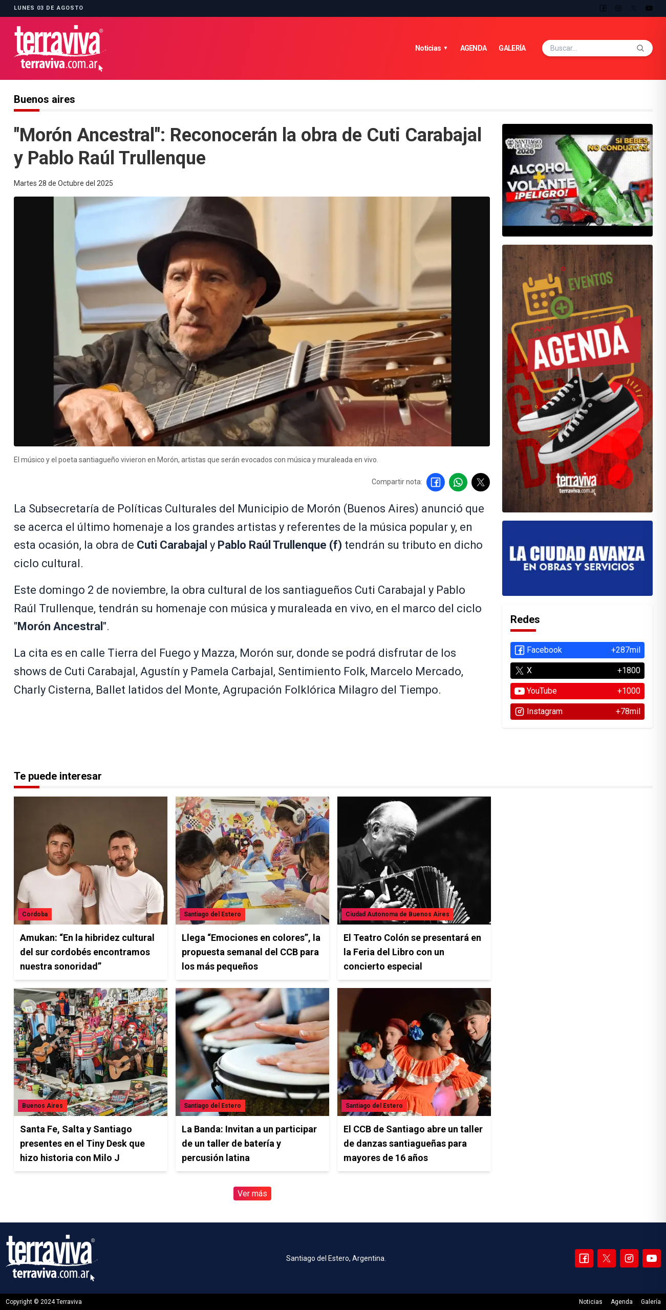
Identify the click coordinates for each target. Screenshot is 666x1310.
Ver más (252, 1193)
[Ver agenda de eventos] (577, 180)
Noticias (431, 48)
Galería (512, 48)
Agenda (473, 48)
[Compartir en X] (480, 482)
